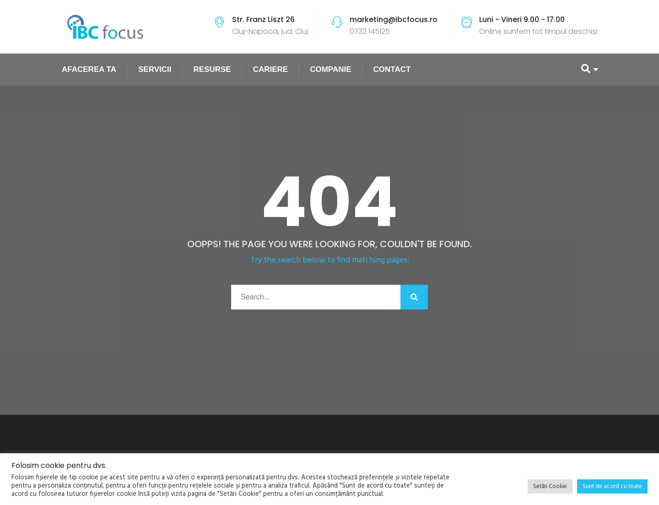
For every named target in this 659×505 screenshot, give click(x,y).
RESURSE (212, 69)
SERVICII (154, 69)
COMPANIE (330, 69)
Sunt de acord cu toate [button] (612, 486)
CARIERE (270, 69)
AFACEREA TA (89, 69)
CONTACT (392, 69)
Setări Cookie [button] (550, 486)
